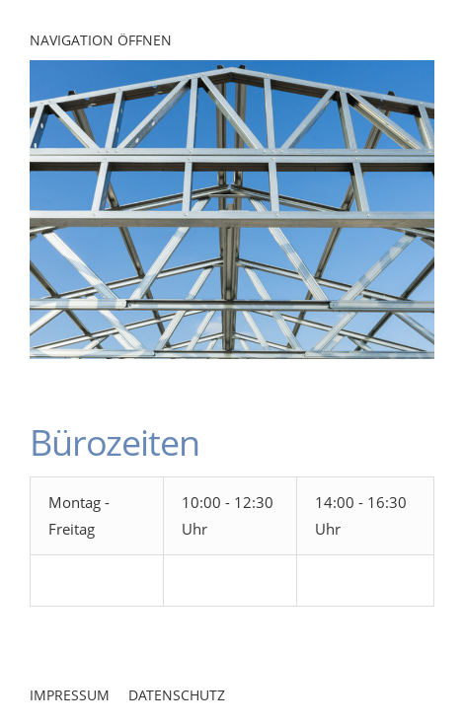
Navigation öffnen (101, 40)
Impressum (70, 695)
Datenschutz (176, 695)
